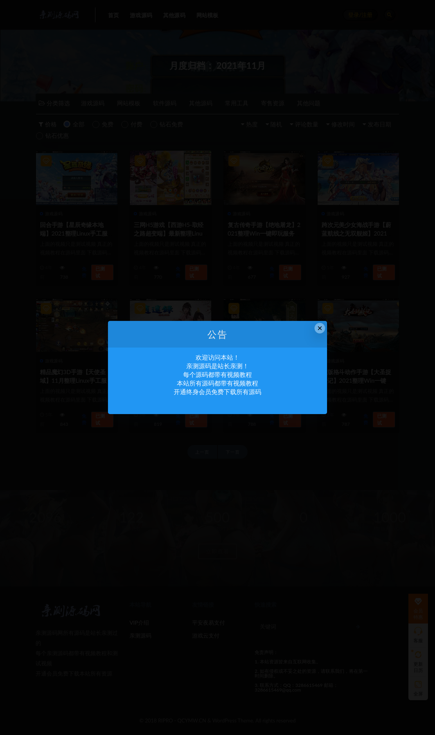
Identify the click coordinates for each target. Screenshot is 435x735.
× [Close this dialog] (319, 328)
